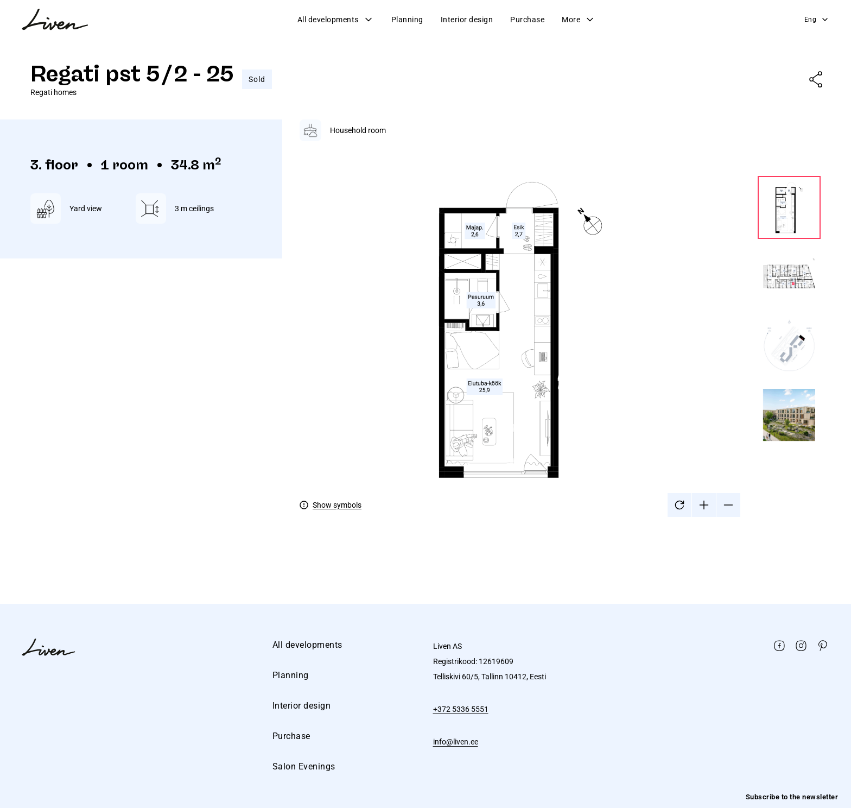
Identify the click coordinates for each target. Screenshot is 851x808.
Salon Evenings (303, 766)
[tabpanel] (560, 318)
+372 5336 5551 (460, 709)
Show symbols (337, 505)
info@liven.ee (455, 741)
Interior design (467, 19)
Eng (817, 19)
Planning (407, 19)
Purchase (527, 19)
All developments (335, 19)
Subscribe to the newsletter (792, 797)
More (578, 19)
